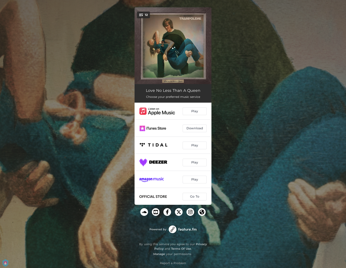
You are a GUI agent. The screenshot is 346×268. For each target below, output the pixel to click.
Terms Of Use (181, 248)
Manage (159, 254)
